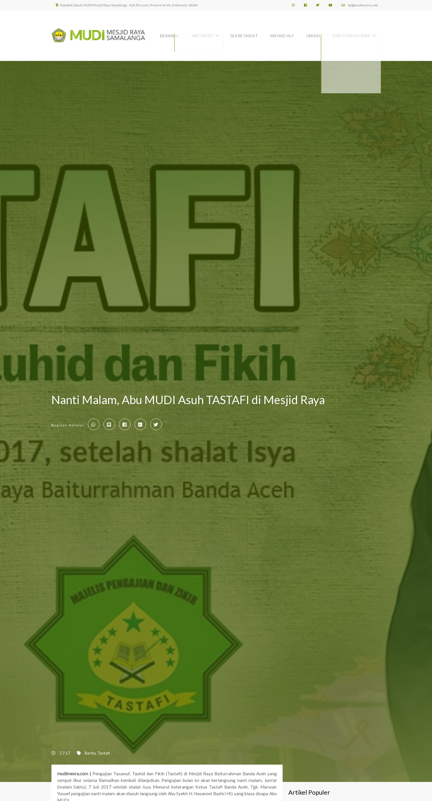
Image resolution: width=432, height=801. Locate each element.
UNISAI (313, 33)
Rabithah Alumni (351, 33)
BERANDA (169, 33)
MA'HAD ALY (282, 33)
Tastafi (103, 751)
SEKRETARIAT (244, 33)
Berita (90, 751)
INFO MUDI (202, 33)
